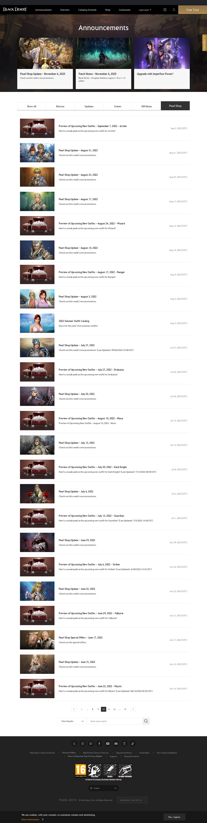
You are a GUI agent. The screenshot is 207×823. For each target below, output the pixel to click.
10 (103, 717)
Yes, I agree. (174, 817)
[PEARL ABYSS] (68, 808)
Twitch (91, 752)
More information (30, 819)
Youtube (108, 752)
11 (109, 717)
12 (114, 717)
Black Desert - (131, 808)
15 (125, 717)
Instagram (83, 752)
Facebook (99, 752)
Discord (116, 752)
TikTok (133, 752)
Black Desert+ (124, 752)
